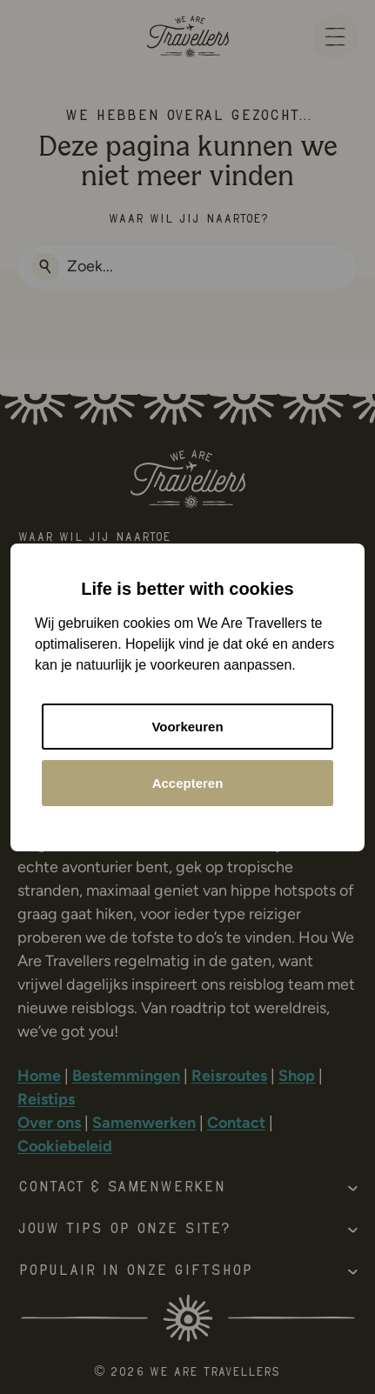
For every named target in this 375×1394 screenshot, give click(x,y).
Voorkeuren (187, 726)
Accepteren (188, 783)
